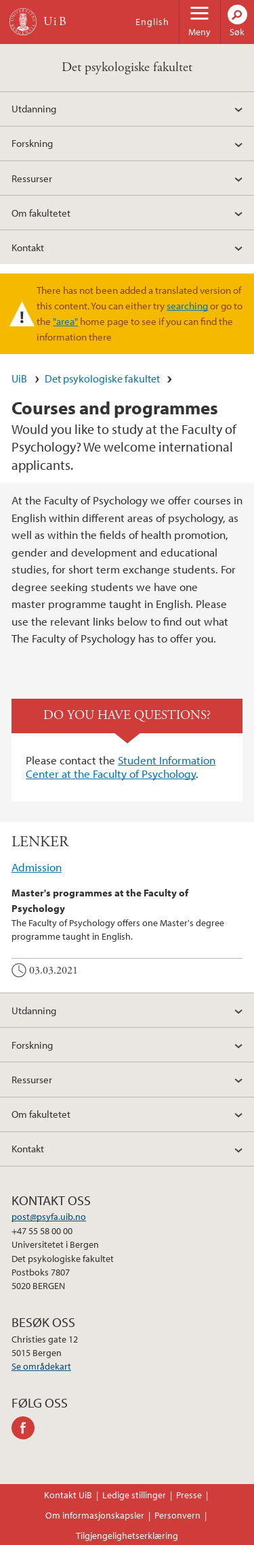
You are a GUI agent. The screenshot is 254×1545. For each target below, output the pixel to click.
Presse (189, 1495)
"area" (65, 321)
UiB (19, 378)
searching (187, 305)
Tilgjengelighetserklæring (127, 1535)
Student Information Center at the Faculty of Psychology (120, 767)
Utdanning (34, 108)
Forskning (32, 143)
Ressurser (32, 178)
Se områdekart (41, 1366)
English (152, 22)
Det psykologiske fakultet (127, 67)
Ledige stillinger (134, 1495)
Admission (37, 867)
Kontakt (28, 247)
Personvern (177, 1515)
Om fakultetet (41, 212)
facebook (25, 1427)
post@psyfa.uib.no (49, 1217)
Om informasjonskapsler (94, 1515)
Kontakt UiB (68, 1495)
